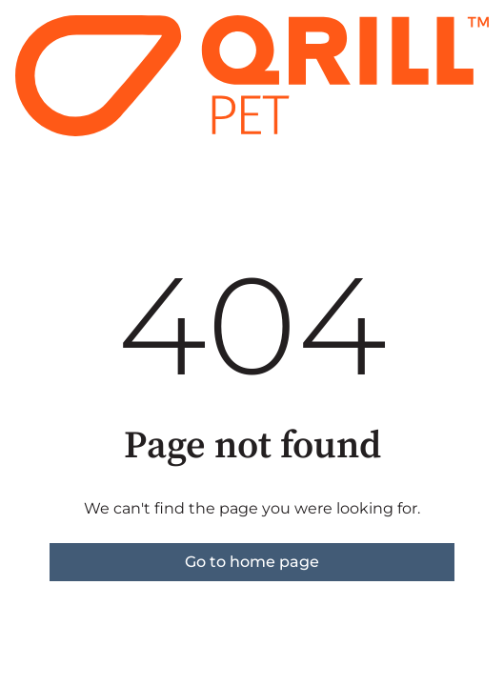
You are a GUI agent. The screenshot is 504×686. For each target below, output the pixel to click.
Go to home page (252, 562)
